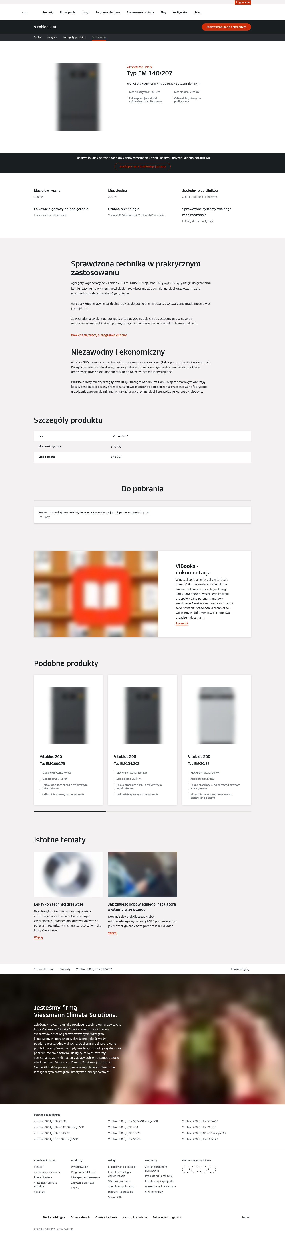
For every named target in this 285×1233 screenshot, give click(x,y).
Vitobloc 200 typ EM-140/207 (94, 969)
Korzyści (52, 37)
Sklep (197, 12)
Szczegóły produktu (74, 37)
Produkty (48, 12)
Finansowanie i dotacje (140, 12)
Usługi (85, 12)
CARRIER (68, 1229)
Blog (163, 12)
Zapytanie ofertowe (108, 12)
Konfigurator (180, 12)
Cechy (37, 37)
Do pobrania (99, 37)
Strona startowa (44, 969)
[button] (241, 969)
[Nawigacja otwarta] (24, 12)
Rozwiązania (67, 12)
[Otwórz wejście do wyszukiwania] (249, 12)
